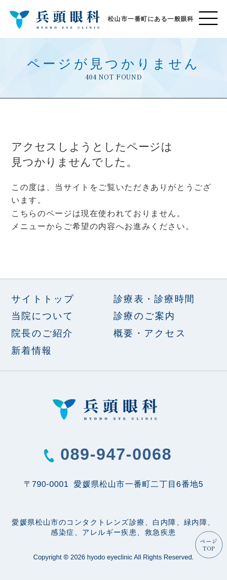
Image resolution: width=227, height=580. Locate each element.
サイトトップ (43, 299)
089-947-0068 (116, 454)
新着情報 (31, 351)
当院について (42, 316)
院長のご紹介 (42, 333)
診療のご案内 (144, 316)
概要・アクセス (150, 333)
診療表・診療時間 (154, 299)
